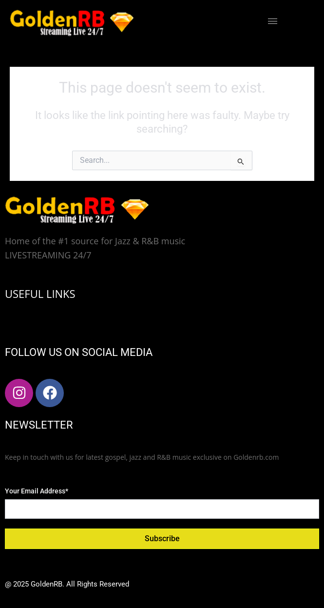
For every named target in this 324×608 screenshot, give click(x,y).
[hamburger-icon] (272, 21)
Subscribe (162, 538)
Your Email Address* (36, 491)
